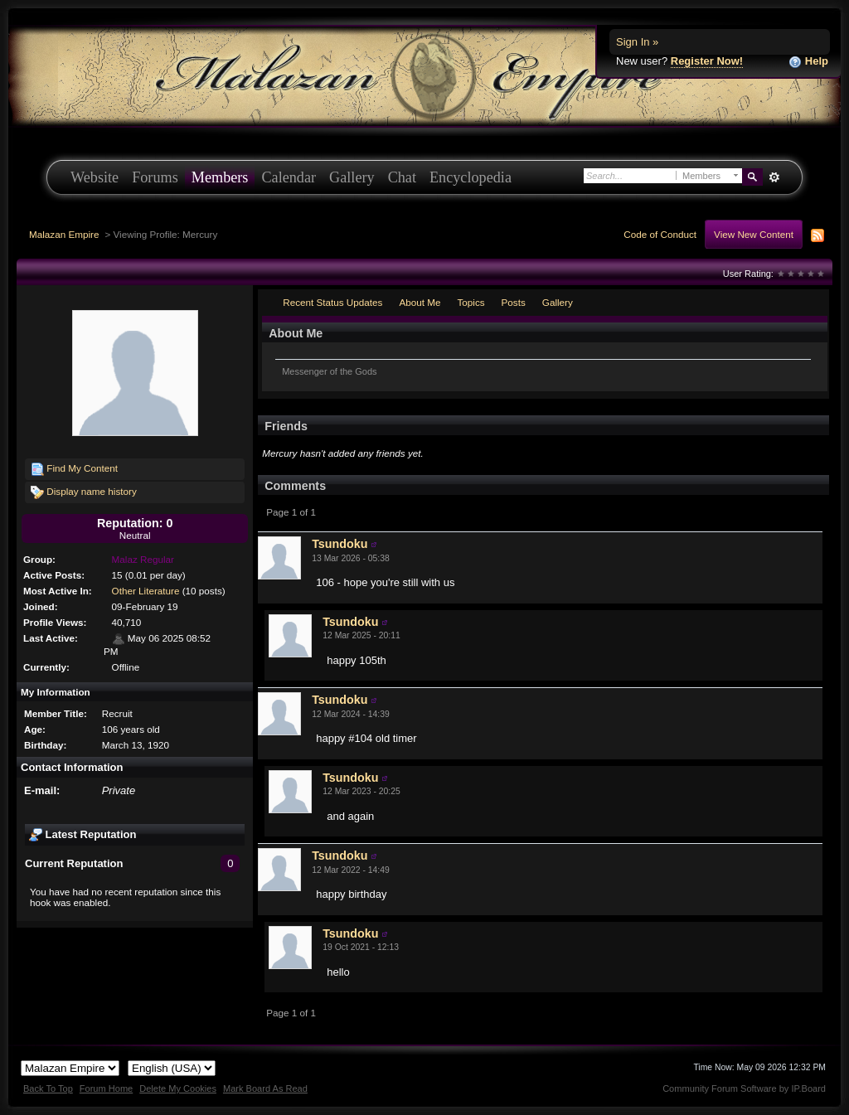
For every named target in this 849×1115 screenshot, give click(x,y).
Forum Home (106, 1088)
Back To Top (48, 1088)
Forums (155, 177)
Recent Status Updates (332, 302)
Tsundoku (339, 543)
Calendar (288, 177)
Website (94, 177)
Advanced (774, 177)
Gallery (352, 177)
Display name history (84, 492)
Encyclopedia (470, 177)
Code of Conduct (659, 234)
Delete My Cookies (177, 1088)
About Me (419, 302)
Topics (470, 302)
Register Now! (707, 61)
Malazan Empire (64, 234)
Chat (402, 177)
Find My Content (74, 469)
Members (220, 177)
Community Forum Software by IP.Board (744, 1088)
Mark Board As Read (265, 1088)
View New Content (753, 234)
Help (808, 62)
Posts (514, 302)
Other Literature (146, 590)
